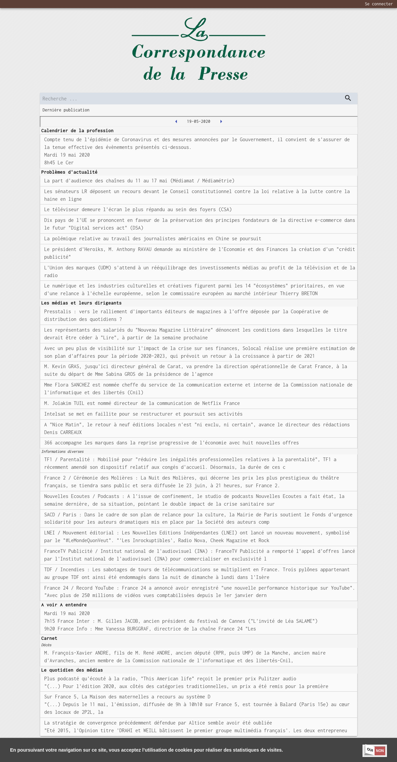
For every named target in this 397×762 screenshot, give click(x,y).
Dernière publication (66, 109)
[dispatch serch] (348, 98)
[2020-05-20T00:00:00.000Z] (221, 121)
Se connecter (379, 3)
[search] (198, 98)
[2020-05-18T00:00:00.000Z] (176, 121)
